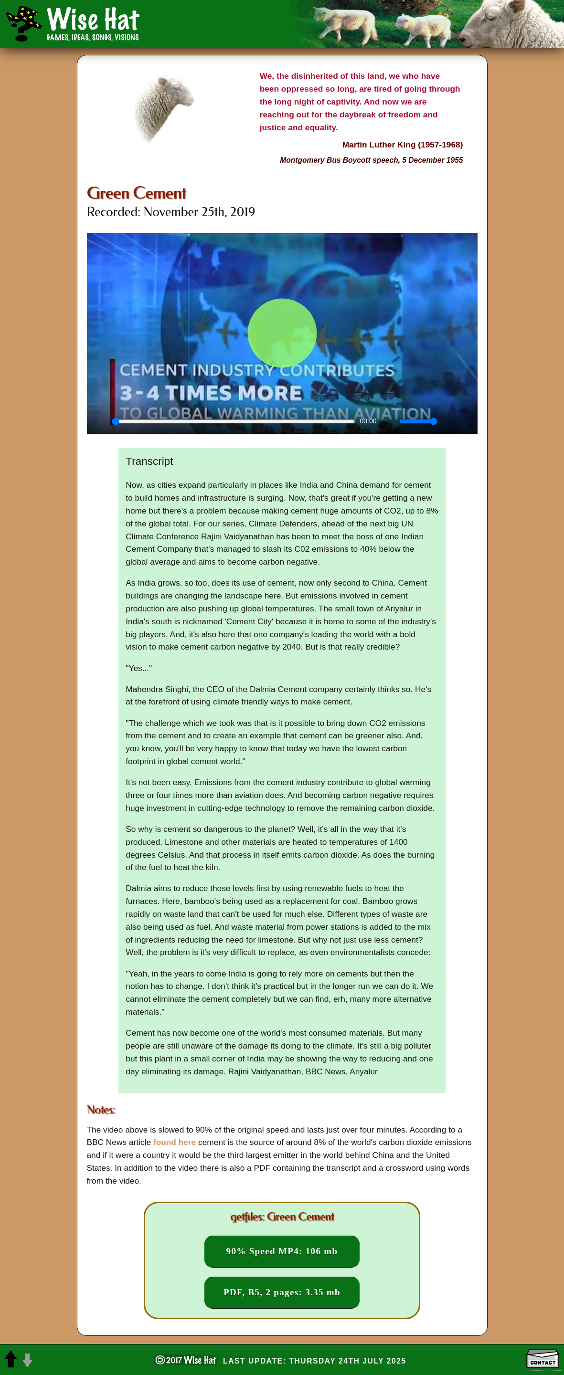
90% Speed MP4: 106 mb (282, 1251)
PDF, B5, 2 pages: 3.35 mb (282, 1292)
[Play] (99, 421)
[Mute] (389, 421)
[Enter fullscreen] (465, 421)
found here (174, 1142)
